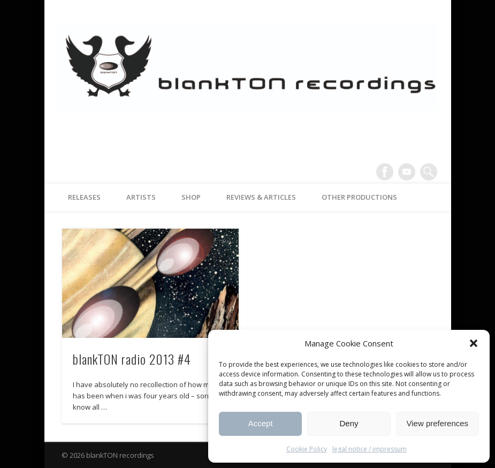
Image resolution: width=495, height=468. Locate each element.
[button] (473, 343)
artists (141, 197)
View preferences (438, 423)
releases (84, 197)
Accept (260, 423)
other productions (359, 197)
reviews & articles (261, 197)
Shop (191, 197)
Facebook (384, 171)
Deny (348, 423)
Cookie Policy (306, 449)
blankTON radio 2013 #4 (132, 358)
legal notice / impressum (369, 449)
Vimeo (406, 171)
